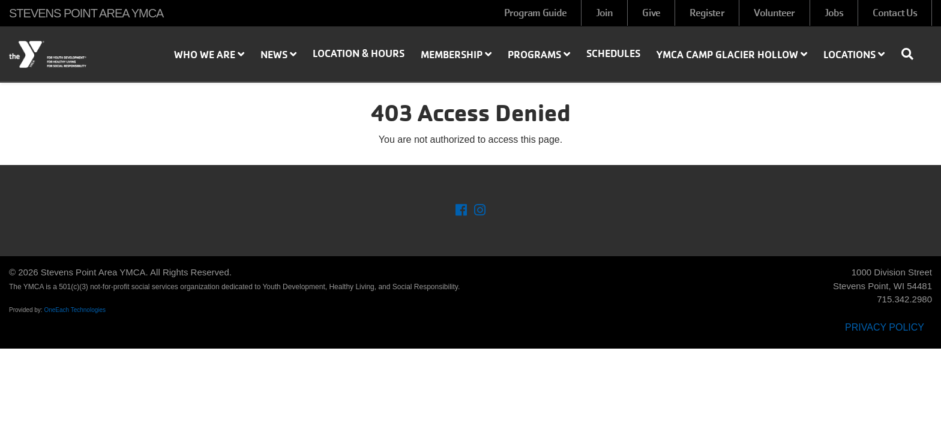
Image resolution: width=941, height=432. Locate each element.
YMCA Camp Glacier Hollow (732, 54)
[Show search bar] (912, 54)
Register (707, 13)
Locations (854, 54)
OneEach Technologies (75, 310)
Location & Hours (358, 53)
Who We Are (209, 54)
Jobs (834, 13)
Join (604, 13)
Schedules (613, 53)
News (278, 54)
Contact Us (895, 13)
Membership (456, 54)
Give (651, 13)
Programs (539, 54)
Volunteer (774, 13)
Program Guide (535, 13)
